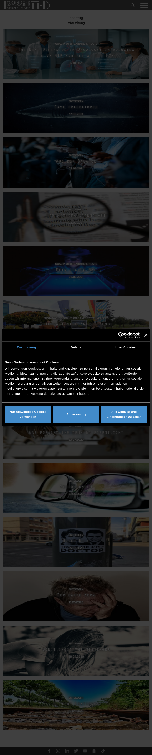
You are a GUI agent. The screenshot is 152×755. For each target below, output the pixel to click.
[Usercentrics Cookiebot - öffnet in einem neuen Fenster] (121, 335)
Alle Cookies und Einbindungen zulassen (124, 414)
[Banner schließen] (145, 335)
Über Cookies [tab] (125, 347)
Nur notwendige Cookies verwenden (28, 414)
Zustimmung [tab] (26, 347)
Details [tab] (76, 347)
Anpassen (76, 414)
